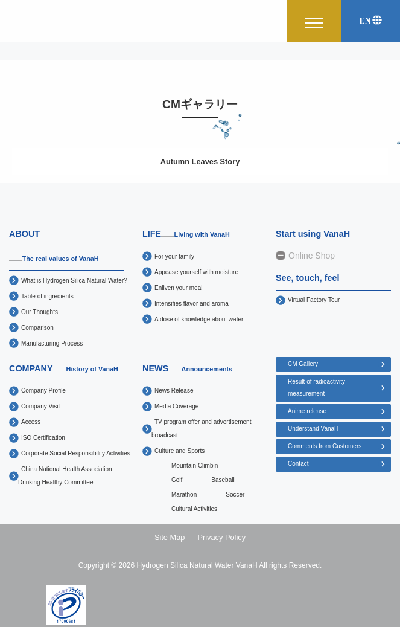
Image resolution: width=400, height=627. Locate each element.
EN (371, 21)
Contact (298, 463)
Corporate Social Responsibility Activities (75, 453)
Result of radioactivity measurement (316, 387)
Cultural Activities (194, 509)
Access (30, 422)
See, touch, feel (308, 278)
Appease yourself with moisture (196, 272)
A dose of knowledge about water (198, 319)
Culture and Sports (179, 451)
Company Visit (40, 406)
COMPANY (63, 368)
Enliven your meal (178, 288)
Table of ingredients (47, 296)
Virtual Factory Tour (314, 300)
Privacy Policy (221, 537)
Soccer (235, 494)
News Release (173, 390)
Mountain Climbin (194, 465)
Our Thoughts (39, 312)
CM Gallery (303, 364)
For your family (174, 256)
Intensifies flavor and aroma (191, 303)
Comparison (37, 327)
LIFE (186, 234)
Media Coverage (176, 406)
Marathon (184, 494)
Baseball (222, 480)
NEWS (187, 368)
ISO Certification (43, 437)
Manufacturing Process (52, 343)
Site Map (169, 537)
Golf (176, 480)
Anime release (307, 411)
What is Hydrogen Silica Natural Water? (74, 280)
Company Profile (43, 390)
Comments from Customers (324, 446)
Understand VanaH (313, 428)
